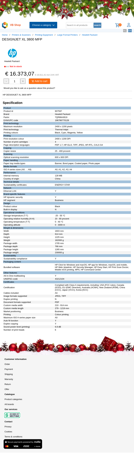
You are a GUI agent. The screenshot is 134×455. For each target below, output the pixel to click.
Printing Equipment (44, 35)
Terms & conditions (13, 436)
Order (7, 364)
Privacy (8, 426)
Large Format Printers (67, 35)
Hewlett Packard (89, 35)
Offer (7, 389)
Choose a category (43, 25)
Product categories (13, 399)
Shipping (9, 374)
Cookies (8, 431)
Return (8, 384)
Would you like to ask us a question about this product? (29, 88)
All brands (9, 404)
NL (124, 30)
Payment (9, 369)
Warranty (9, 379)
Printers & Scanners (21, 35)
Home (5, 35)
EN (129, 30)
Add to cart (39, 81)
